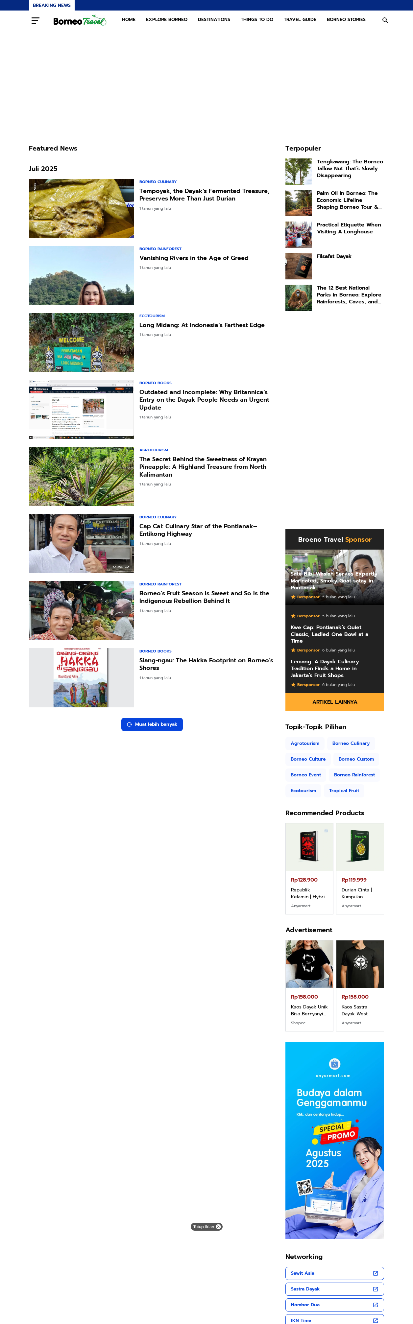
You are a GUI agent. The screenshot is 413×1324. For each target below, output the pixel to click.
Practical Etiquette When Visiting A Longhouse (349, 228)
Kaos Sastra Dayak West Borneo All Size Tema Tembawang (359, 1010)
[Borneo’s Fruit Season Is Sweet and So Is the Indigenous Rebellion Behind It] (81, 610)
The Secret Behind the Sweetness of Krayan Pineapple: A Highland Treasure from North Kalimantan (203, 467)
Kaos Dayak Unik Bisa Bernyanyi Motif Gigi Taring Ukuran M (309, 1010)
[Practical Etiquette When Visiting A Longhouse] (298, 235)
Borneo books (155, 383)
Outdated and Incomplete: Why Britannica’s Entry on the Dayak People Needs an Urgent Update (204, 400)
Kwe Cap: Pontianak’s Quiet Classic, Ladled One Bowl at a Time (329, 634)
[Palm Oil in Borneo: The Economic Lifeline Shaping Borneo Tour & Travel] (298, 203)
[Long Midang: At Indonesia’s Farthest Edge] (81, 342)
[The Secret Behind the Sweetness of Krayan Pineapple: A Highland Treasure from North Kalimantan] (81, 476)
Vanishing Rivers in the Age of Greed (194, 258)
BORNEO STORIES (346, 19)
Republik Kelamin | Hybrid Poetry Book (309, 893)
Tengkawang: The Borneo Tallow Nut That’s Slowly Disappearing (350, 168)
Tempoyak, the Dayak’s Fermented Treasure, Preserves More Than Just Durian (204, 195)
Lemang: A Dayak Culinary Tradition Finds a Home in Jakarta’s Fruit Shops (325, 668)
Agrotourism (153, 450)
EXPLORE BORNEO (166, 19)
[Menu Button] (35, 20)
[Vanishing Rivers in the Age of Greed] (81, 275)
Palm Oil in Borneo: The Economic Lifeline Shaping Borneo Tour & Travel (347, 200)
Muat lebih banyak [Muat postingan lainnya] (152, 724)
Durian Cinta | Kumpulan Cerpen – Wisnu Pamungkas (360, 893)
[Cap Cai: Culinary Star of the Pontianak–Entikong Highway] (81, 543)
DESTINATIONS (214, 19)
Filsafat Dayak (334, 256)
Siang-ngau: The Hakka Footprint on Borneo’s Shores (206, 664)
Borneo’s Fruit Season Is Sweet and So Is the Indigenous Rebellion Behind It (204, 597)
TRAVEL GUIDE (300, 19)
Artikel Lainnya (334, 702)
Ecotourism (152, 316)
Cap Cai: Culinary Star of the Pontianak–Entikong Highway (198, 530)
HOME (128, 19)
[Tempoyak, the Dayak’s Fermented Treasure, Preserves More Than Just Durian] (81, 208)
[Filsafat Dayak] (298, 266)
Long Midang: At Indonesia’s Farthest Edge (202, 325)
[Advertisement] (206, 87)
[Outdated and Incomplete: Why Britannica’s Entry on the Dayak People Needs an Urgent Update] (81, 409)
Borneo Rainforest (160, 249)
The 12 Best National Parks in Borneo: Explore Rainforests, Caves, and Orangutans (349, 295)
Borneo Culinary (158, 182)
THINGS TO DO (257, 19)
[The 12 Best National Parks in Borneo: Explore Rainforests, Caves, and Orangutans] (298, 298)
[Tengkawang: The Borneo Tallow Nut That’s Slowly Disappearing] (298, 171)
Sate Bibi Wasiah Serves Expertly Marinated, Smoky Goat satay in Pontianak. (334, 581)
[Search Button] (385, 20)
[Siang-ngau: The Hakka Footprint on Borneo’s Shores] (81, 677)
